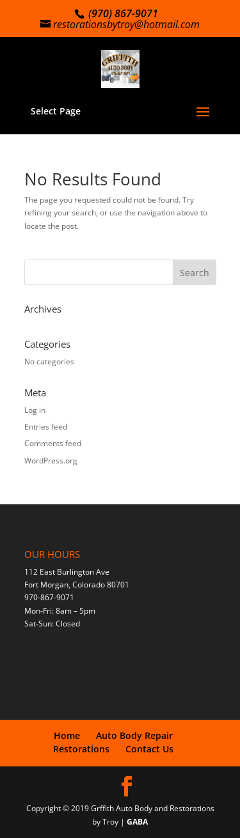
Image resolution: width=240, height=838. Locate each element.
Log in (34, 410)
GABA (137, 821)
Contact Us (149, 749)
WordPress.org (50, 460)
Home (67, 735)
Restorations (81, 749)
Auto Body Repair (134, 735)
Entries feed (45, 426)
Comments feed (52, 443)
